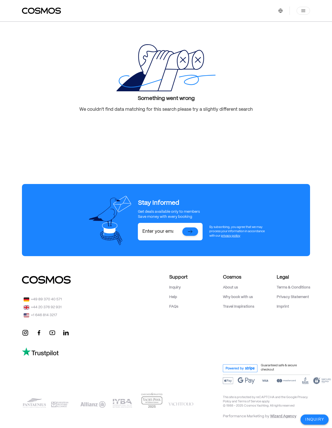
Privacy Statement (293, 297)
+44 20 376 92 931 (46, 307)
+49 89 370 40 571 (46, 299)
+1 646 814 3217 (44, 315)
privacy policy (230, 235)
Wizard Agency (283, 416)
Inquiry (175, 287)
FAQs (173, 307)
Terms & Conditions (293, 287)
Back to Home (166, 125)
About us (230, 287)
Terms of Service (249, 401)
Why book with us (238, 297)
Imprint (283, 307)
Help (173, 297)
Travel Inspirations (238, 307)
